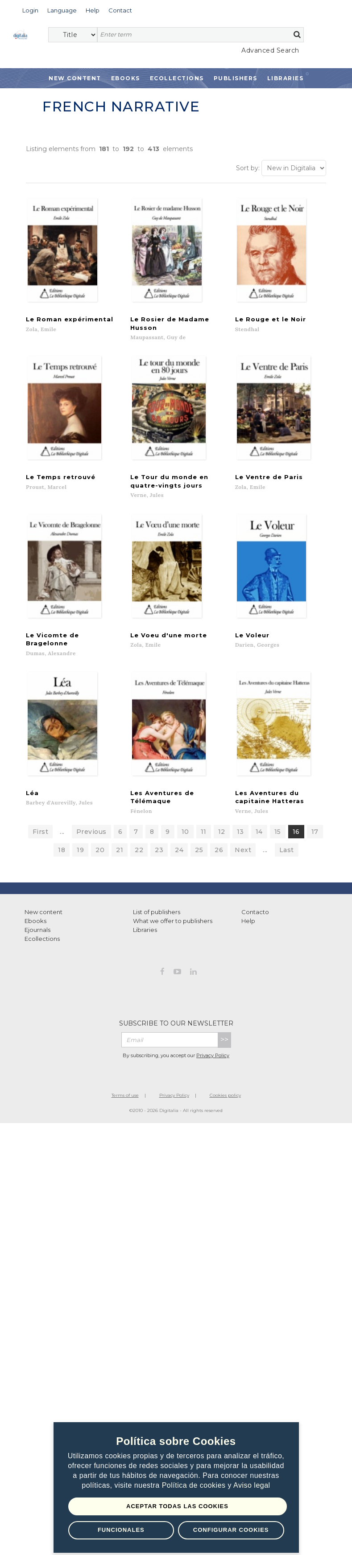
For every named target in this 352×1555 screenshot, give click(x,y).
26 (219, 858)
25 (199, 858)
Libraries (285, 78)
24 (179, 858)
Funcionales (121, 1529)
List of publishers (156, 919)
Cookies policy (225, 1103)
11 (204, 840)
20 (99, 858)
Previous (91, 840)
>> (224, 1047)
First (41, 840)
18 (61, 858)
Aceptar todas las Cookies (177, 1506)
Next (243, 858)
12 (221, 840)
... (62, 840)
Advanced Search (270, 50)
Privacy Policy (212, 1063)
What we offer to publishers (172, 928)
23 (159, 858)
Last (286, 858)
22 (139, 858)
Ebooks (125, 78)
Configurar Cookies (231, 1529)
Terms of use (125, 1103)
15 (277, 840)
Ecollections (177, 78)
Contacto (255, 919)
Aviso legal (251, 1485)
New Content (75, 78)
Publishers (235, 78)
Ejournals (37, 937)
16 (296, 840)
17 (315, 840)
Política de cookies (195, 1485)
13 (240, 840)
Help (248, 928)
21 (119, 858)
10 (185, 840)
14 (259, 840)
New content (43, 919)
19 (80, 858)
